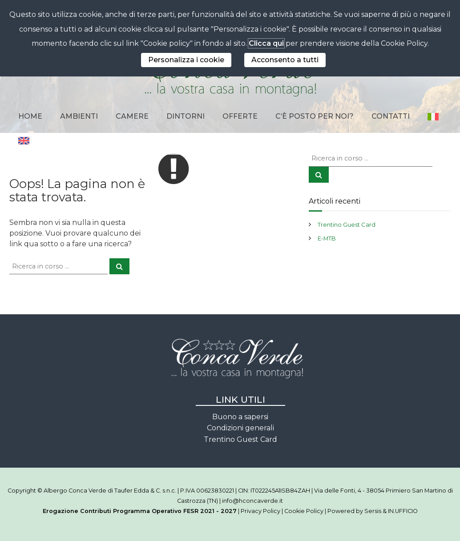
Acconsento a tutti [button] (285, 60)
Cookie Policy (303, 511)
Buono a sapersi (240, 417)
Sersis (372, 511)
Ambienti (79, 116)
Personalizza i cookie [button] (186, 60)
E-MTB (327, 238)
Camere (132, 116)
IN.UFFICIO (403, 511)
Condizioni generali (240, 428)
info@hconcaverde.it (252, 500)
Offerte (240, 116)
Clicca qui (266, 43)
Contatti (390, 116)
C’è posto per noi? (314, 116)
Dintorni (185, 116)
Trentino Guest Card (346, 224)
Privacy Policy (260, 511)
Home (30, 116)
